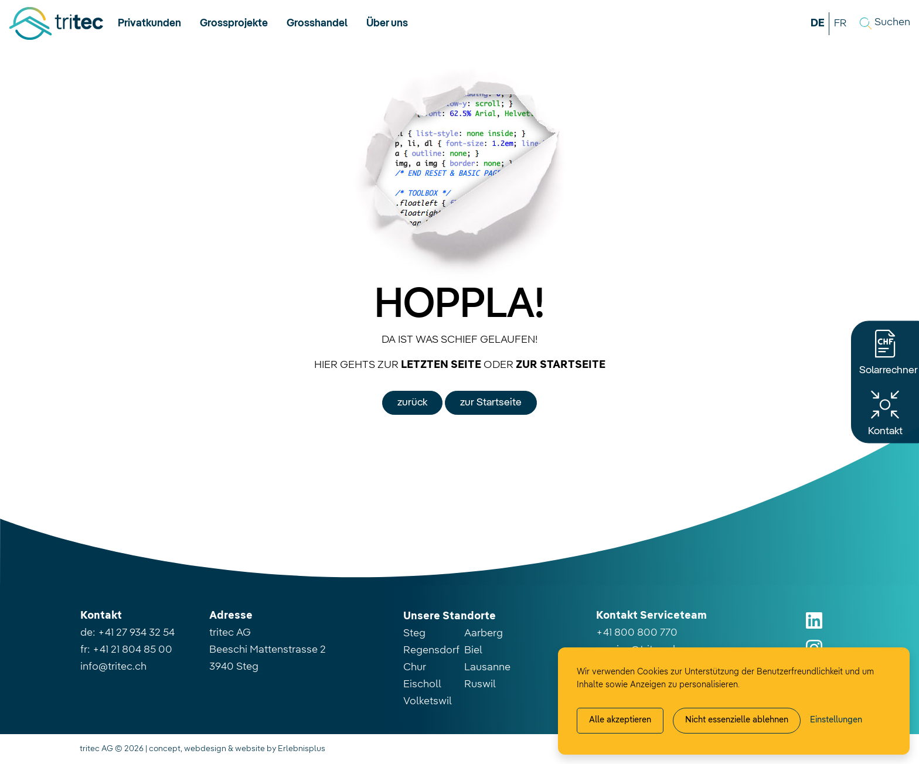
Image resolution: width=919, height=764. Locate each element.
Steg (414, 633)
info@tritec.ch (113, 666)
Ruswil (480, 684)
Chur (414, 667)
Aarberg (483, 633)
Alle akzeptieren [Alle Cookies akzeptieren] (620, 720)
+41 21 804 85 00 (132, 649)
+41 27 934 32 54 (136, 632)
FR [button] (840, 23)
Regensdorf (431, 650)
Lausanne (487, 667)
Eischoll (422, 684)
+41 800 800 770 (637, 632)
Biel (473, 650)
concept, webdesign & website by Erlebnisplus (237, 749)
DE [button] (818, 23)
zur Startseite (491, 402)
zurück (412, 402)
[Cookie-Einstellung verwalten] (836, 720)
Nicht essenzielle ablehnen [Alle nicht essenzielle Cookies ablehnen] (736, 720)
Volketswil (427, 701)
